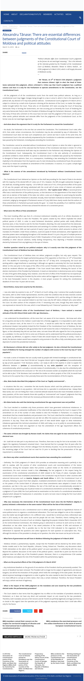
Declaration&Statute (30, 14)
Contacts (8, 21)
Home (6, 14)
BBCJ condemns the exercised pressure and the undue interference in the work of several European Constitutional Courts (62, 623)
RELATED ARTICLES (13, 636)
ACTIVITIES (58, 14)
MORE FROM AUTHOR (35, 636)
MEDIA (68, 14)
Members (47, 14)
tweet (24, 53)
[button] (80, 17)
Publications (13, 26)
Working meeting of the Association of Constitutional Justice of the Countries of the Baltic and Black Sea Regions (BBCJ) (74, 659)
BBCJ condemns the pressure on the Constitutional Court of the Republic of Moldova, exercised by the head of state (58, 658)
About (14, 14)
